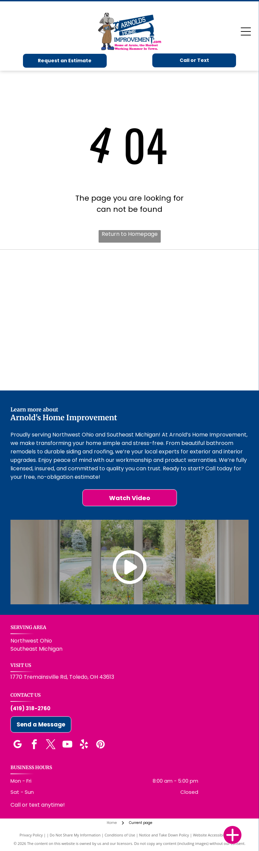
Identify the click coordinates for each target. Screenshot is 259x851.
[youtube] (67, 745)
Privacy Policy (31, 834)
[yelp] (84, 745)
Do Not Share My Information (75, 834)
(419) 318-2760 (30, 708)
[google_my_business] (17, 745)
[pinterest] (100, 745)
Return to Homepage (130, 234)
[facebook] (34, 745)
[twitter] (51, 745)
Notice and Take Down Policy (164, 834)
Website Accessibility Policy (216, 834)
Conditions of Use (120, 834)
